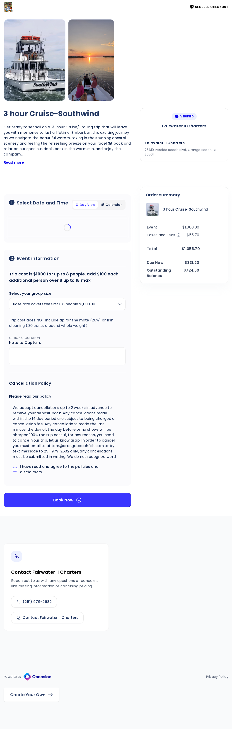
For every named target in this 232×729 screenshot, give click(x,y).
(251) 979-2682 (34, 601)
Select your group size (30, 293)
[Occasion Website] (37, 676)
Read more (14, 162)
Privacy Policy (217, 676)
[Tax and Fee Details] (177, 235)
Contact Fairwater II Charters (47, 617)
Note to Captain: (25, 342)
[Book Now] (67, 500)
